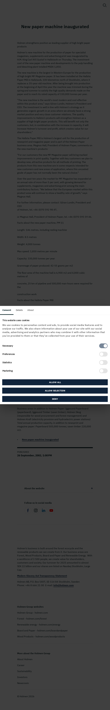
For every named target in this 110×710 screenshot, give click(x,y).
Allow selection (55, 390)
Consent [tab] (6, 309)
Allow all (55, 382)
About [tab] (30, 309)
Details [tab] (19, 309)
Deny (55, 399)
